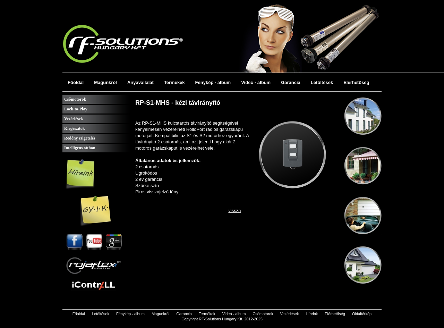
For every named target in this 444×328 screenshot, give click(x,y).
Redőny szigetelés (79, 138)
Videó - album (256, 82)
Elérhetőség (356, 82)
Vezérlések (73, 118)
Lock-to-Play (75, 109)
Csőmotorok (75, 99)
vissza (234, 210)
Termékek (174, 82)
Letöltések (322, 82)
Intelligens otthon (79, 147)
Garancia (290, 82)
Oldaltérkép (362, 314)
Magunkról (105, 82)
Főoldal (76, 82)
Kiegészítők (74, 128)
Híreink (312, 314)
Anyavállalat (140, 82)
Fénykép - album (213, 82)
